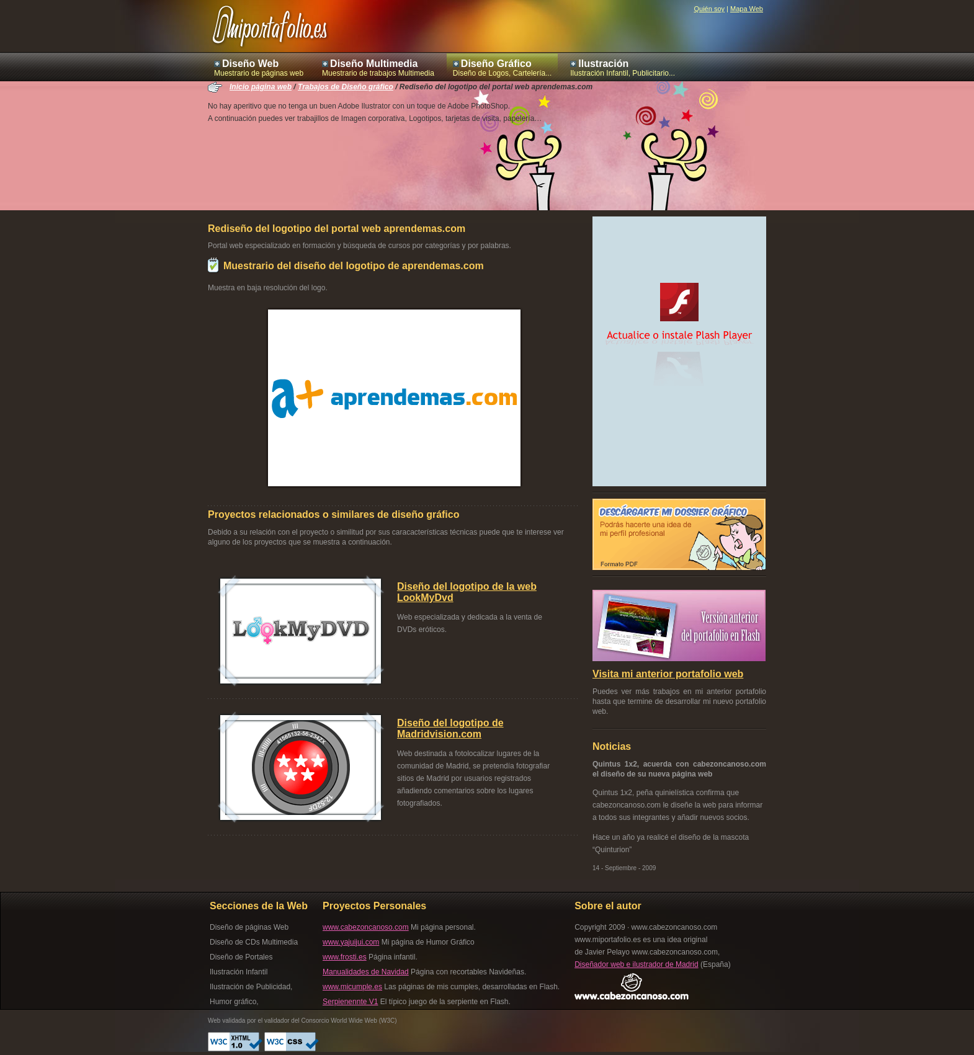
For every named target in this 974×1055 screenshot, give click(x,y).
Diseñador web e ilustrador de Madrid (636, 964)
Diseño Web (250, 63)
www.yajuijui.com (351, 942)
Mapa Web (746, 8)
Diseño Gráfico (496, 63)
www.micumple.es (352, 986)
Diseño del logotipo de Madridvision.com (450, 728)
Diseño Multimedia (374, 63)
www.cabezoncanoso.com (366, 927)
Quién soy (709, 8)
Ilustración (603, 63)
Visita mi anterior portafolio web (667, 674)
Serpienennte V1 (350, 1001)
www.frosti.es (345, 957)
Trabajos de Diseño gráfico (345, 86)
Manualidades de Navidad (366, 972)
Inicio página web (261, 86)
